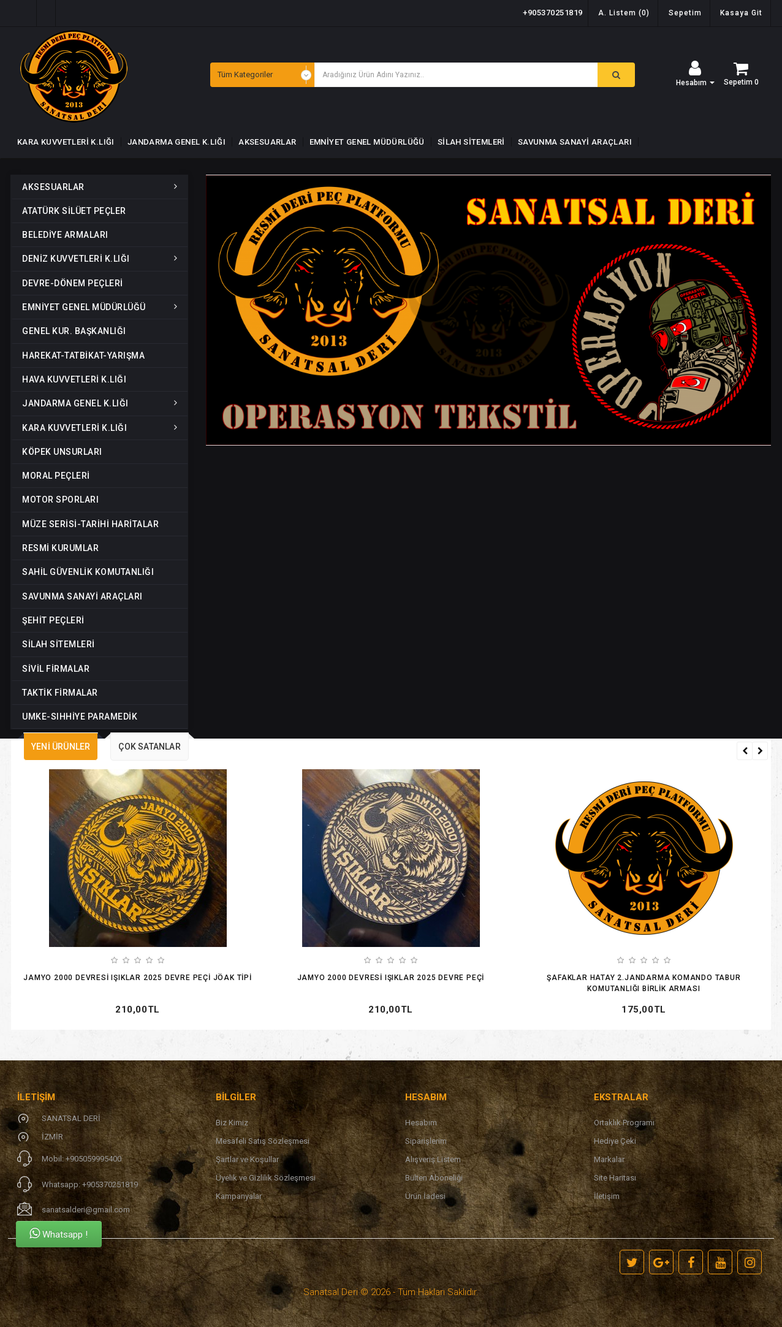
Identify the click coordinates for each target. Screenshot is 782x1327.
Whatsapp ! (58, 1233)
